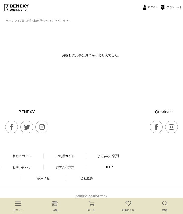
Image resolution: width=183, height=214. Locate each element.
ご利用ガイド (65, 156)
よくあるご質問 (108, 156)
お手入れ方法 (65, 167)
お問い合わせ (22, 167)
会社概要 (87, 178)
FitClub (108, 167)
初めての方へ (22, 156)
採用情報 (43, 178)
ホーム (10, 21)
